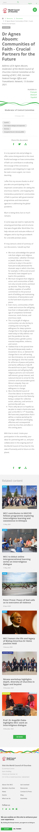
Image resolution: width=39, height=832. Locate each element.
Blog (22, 795)
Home (3, 18)
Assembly (23, 798)
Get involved (24, 785)
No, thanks (17, 829)
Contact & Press (26, 792)
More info (4, 825)
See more (19, 737)
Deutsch (33, 95)
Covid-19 (6, 122)
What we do (6, 798)
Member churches (8, 788)
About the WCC (7, 785)
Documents (19, 18)
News (4, 792)
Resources (10, 18)
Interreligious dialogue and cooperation (14, 125)
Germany (6, 128)
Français (33, 92)
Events (4, 795)
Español (34, 97)
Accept (6, 829)
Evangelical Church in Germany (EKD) (14, 132)
